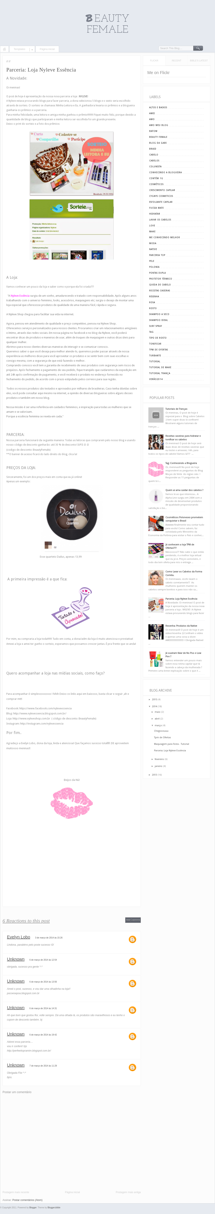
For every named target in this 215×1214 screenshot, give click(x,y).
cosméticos (156, 184)
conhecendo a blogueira (165, 172)
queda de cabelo (160, 285)
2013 (154, 774)
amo (152, 119)
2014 (154, 706)
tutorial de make (160, 367)
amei (152, 113)
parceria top (157, 255)
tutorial (154, 361)
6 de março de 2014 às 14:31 (43, 1008)
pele (151, 261)
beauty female (158, 137)
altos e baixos (158, 107)
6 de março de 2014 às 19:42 (43, 1035)
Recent (176, 60)
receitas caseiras (159, 290)
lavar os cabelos (160, 220)
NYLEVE (83, 96)
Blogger (32, 1207)
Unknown (15, 959)
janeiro (158, 766)
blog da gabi (158, 143)
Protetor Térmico (160, 279)
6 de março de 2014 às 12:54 (43, 960)
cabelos (154, 161)
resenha (154, 296)
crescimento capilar (162, 190)
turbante (155, 355)
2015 (154, 699)
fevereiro (159, 759)
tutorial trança (159, 373)
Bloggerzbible (54, 1207)
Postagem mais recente (16, 1192)
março (158, 725)
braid (152, 149)
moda (152, 243)
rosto (153, 308)
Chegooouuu (161, 731)
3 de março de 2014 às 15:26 (48, 938)
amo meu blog (158, 125)
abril (157, 718)
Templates (19, 49)
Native (153, 249)
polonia (154, 267)
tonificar (155, 344)
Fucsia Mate (156, 208)
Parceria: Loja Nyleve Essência (181, 599)
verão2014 (156, 379)
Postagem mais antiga (128, 1192)
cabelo (153, 155)
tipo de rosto (158, 338)
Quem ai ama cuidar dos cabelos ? (184, 490)
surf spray (155, 326)
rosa (152, 302)
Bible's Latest (199, 60)
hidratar (154, 214)
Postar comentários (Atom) (27, 1200)
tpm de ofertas (158, 350)
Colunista (155, 166)
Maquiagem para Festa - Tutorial (171, 744)
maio (157, 712)
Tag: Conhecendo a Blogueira (181, 463)
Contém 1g (156, 178)
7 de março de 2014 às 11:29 (43, 1066)
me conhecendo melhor (164, 237)
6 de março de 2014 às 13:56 (43, 982)
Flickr (154, 60)
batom (153, 131)
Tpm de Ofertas (162, 737)
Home (4, 49)
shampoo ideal (158, 320)
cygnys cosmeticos (161, 196)
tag (151, 332)
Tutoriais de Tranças (176, 409)
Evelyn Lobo (18, 937)
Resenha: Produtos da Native (181, 626)
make (152, 231)
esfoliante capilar (161, 202)
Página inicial (47, 49)
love (152, 225)
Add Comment (133, 920)
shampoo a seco (159, 314)
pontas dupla (157, 273)
